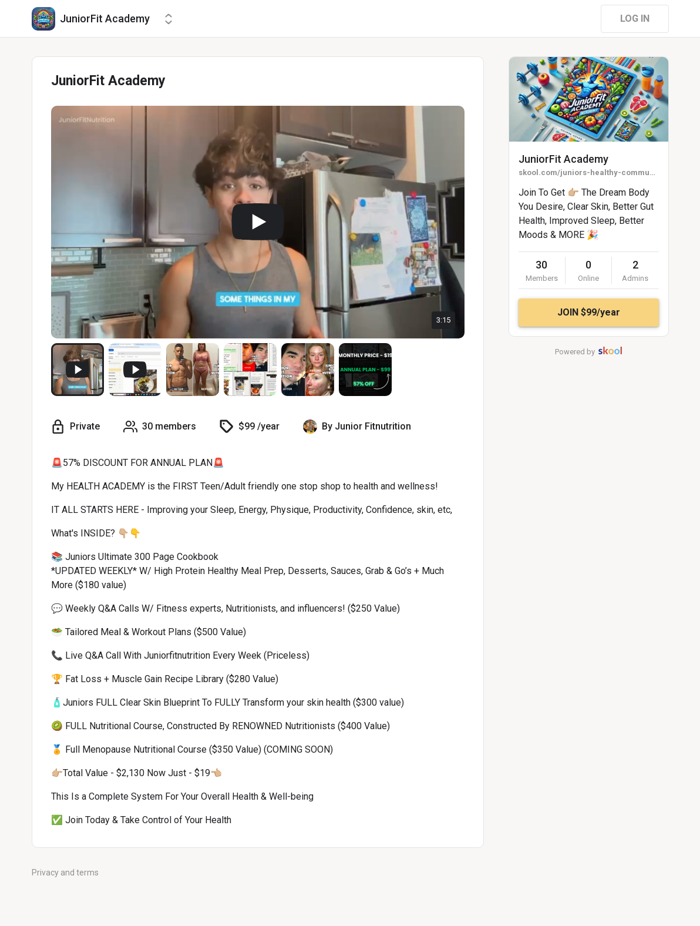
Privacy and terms (65, 872)
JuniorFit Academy (563, 159)
